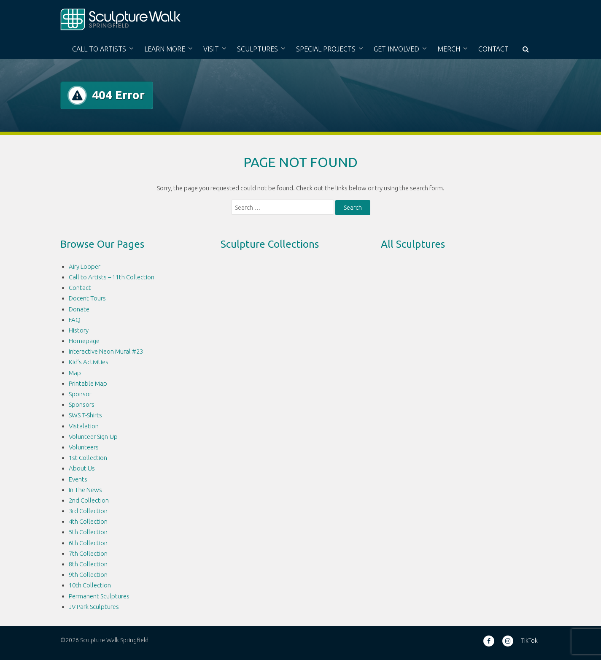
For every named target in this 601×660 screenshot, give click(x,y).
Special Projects (326, 49)
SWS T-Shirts (85, 415)
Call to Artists (99, 49)
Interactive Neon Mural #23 (106, 351)
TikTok (529, 640)
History (79, 330)
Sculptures (257, 49)
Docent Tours (87, 298)
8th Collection (88, 564)
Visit (211, 49)
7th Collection (88, 553)
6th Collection (88, 542)
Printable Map (88, 383)
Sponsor (80, 394)
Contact (493, 49)
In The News (85, 489)
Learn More (164, 49)
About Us (82, 468)
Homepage (84, 340)
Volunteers (84, 447)
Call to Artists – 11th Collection (111, 277)
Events (78, 479)
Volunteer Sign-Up (93, 436)
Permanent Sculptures (99, 596)
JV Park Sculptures (94, 606)
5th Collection (88, 532)
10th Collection (90, 585)
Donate (79, 309)
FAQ (75, 319)
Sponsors (81, 404)
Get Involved (396, 49)
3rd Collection (88, 510)
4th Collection (88, 521)
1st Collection (88, 457)
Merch (448, 49)
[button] (525, 49)
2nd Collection (89, 500)
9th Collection (88, 574)
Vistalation (84, 426)
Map (75, 372)
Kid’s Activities (88, 361)
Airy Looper (84, 266)
